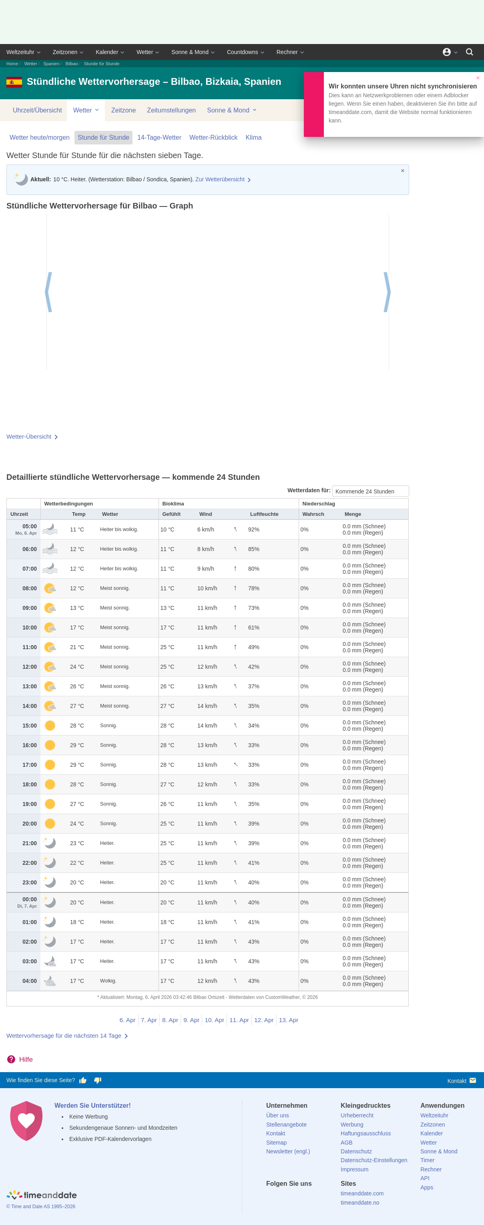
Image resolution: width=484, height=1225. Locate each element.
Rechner (287, 52)
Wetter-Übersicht (28, 436)
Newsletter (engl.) (288, 1151)
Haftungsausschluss (366, 1133)
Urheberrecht (357, 1115)
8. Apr (170, 1019)
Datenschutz (356, 1151)
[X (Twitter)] (286, 1198)
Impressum (354, 1169)
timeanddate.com (362, 1193)
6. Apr (128, 1019)
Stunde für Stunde (103, 137)
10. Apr (214, 1019)
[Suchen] (470, 52)
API (425, 1178)
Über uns (277, 1115)
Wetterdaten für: (309, 490)
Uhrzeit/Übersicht (37, 110)
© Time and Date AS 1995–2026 (40, 1206)
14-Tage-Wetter (159, 137)
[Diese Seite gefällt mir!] (82, 1081)
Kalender (107, 52)
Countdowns (242, 52)
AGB (347, 1142)
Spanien (51, 63)
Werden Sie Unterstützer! (92, 1105)
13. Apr (289, 1019)
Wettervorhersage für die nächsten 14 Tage (63, 1035)
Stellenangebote (286, 1124)
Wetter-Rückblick (213, 137)
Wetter (145, 52)
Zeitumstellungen (171, 110)
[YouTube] (327, 1198)
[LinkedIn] (299, 1198)
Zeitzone (123, 110)
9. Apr (191, 1019)
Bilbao (72, 63)
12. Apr (264, 1019)
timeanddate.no (360, 1202)
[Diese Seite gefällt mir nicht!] (97, 1081)
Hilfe (26, 1059)
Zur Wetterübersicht (220, 179)
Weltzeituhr (20, 52)
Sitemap (276, 1142)
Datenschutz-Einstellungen (374, 1160)
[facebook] (272, 1198)
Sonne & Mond (190, 52)
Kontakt (463, 1080)
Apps (426, 1187)
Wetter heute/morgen (40, 137)
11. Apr (239, 1019)
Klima (254, 137)
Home (12, 63)
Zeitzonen (65, 52)
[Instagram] (313, 1198)
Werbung (352, 1124)
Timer (427, 1160)
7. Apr (149, 1019)
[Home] (41, 1196)
